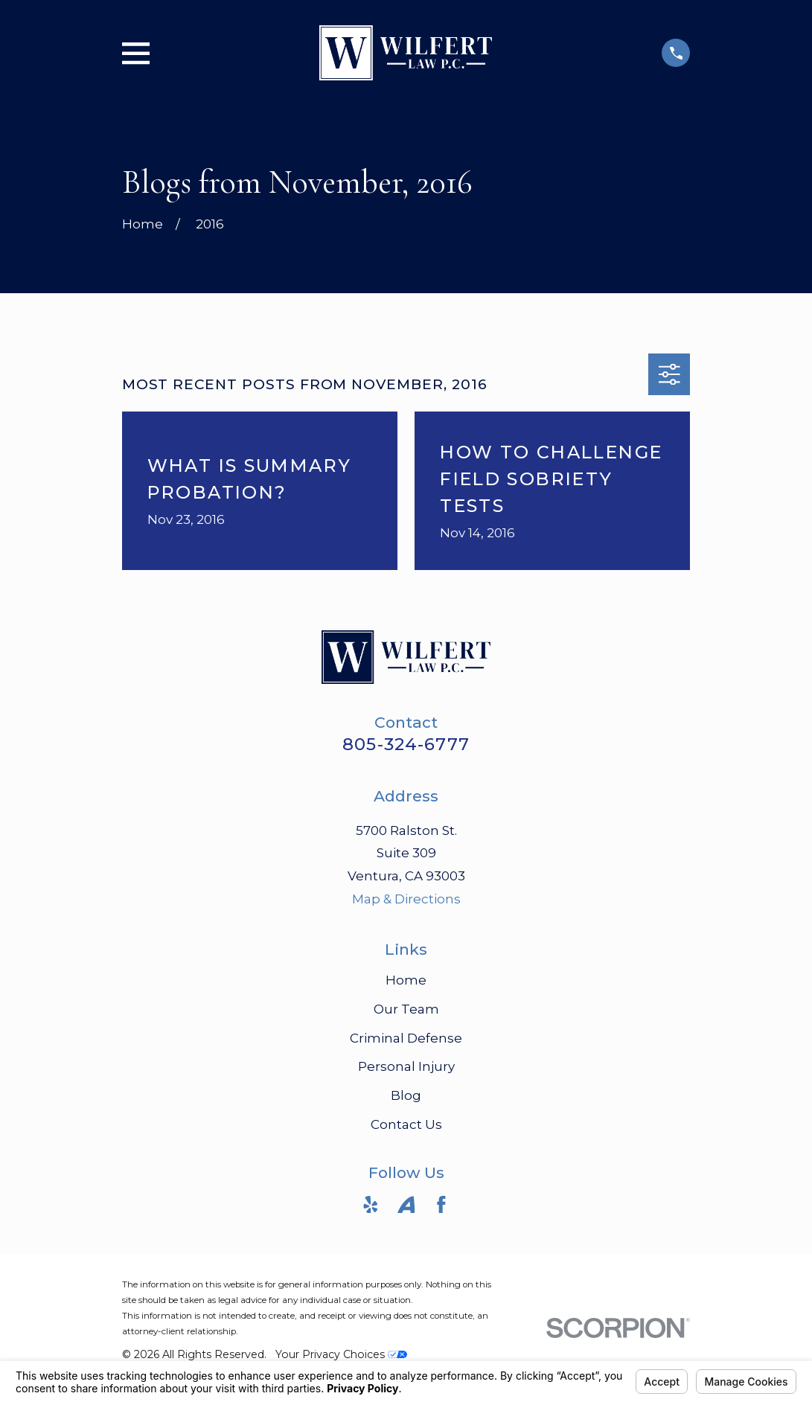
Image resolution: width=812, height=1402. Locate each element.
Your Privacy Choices (341, 1354)
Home (406, 980)
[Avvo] (406, 1205)
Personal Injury (406, 1066)
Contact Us (406, 1124)
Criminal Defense (406, 1038)
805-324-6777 (406, 744)
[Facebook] (441, 1205)
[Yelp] (371, 1205)
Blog (406, 1095)
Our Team (406, 1009)
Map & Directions (406, 899)
